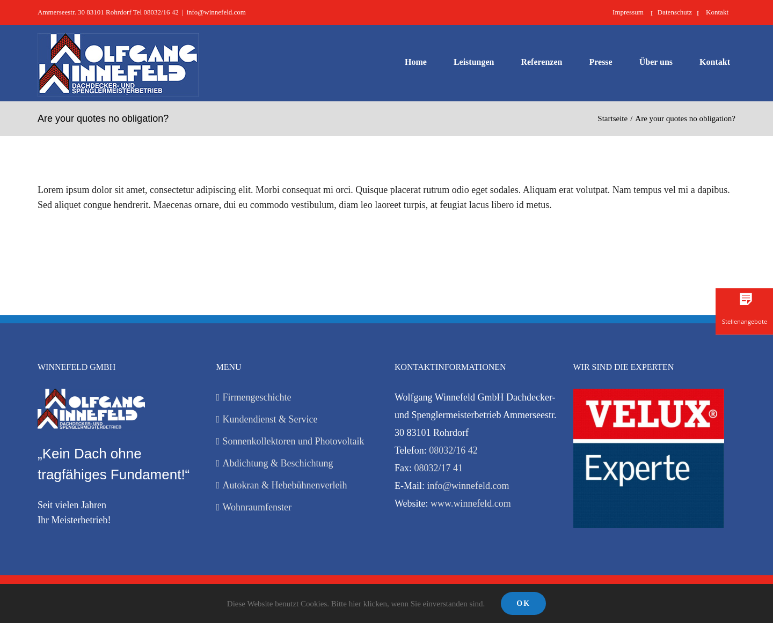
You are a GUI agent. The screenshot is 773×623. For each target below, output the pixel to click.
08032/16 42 (453, 450)
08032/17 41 (438, 468)
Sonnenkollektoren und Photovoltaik (293, 441)
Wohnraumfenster (257, 507)
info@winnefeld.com (216, 12)
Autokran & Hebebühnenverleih (285, 485)
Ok (523, 603)
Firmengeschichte (257, 397)
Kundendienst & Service (270, 419)
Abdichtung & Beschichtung (278, 463)
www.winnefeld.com (471, 503)
